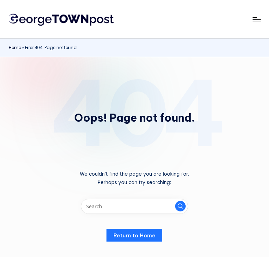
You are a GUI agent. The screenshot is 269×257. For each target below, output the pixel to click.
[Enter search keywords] (134, 206)
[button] (180, 206)
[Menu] (256, 19)
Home (15, 47)
